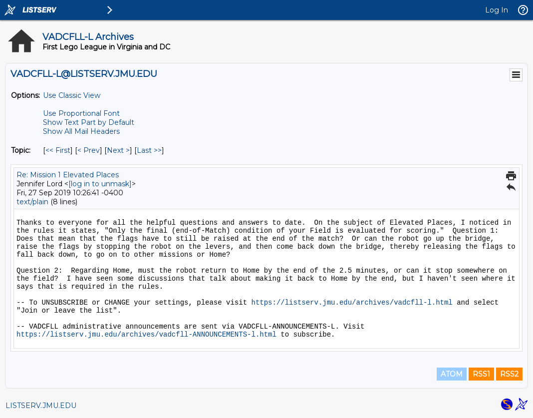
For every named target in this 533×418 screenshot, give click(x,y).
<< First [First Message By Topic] (57, 150)
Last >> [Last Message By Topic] (149, 150)
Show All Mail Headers (81, 131)
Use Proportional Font (81, 113)
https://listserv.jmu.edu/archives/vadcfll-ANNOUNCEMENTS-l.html (146, 335)
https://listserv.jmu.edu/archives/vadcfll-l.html (351, 303)
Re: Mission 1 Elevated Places (67, 174)
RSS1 (481, 374)
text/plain (32, 201)
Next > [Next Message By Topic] (118, 150)
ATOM (452, 374)
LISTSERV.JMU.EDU (40, 405)
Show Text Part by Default (88, 122)
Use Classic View (71, 95)
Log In (496, 9)
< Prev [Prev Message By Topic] (88, 150)
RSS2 (509, 374)
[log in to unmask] (100, 183)
